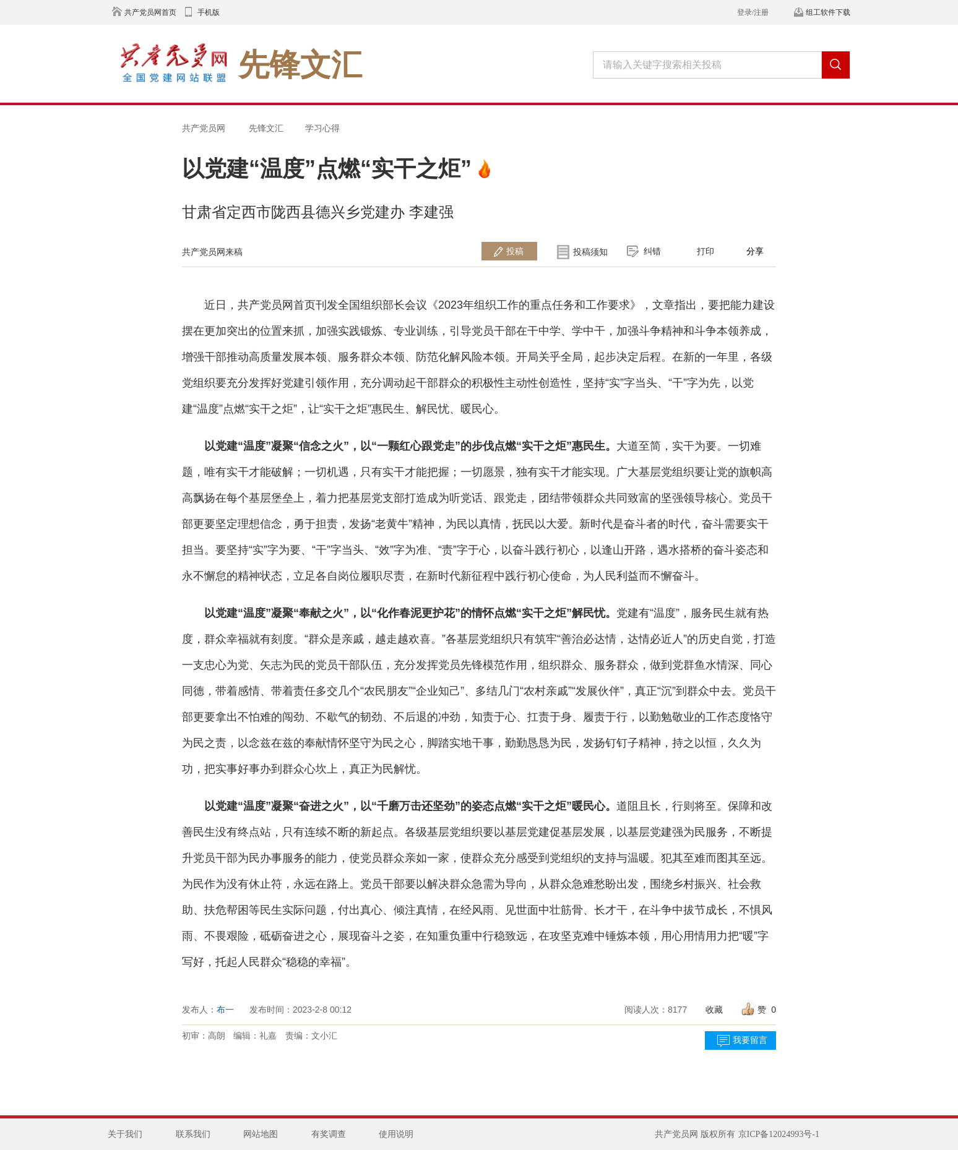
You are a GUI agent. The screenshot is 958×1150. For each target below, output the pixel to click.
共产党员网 (203, 128)
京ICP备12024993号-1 (778, 1134)
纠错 (652, 251)
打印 (705, 251)
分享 (755, 251)
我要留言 (750, 1040)
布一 (225, 1010)
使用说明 (396, 1134)
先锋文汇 (266, 128)
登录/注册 (753, 12)
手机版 (208, 12)
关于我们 (125, 1134)
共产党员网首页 (150, 12)
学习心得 (322, 128)
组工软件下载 (828, 12)
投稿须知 (590, 252)
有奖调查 (328, 1134)
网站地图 (260, 1134)
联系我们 (193, 1134)
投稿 (515, 251)
